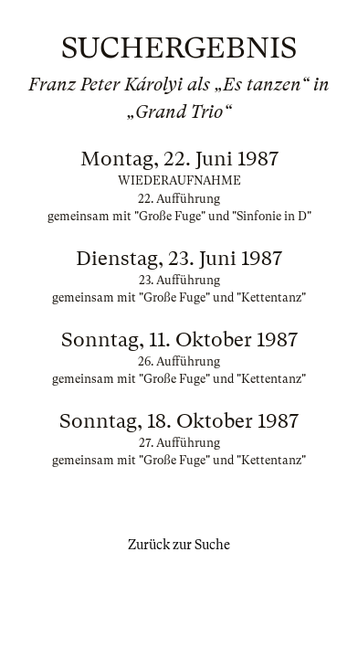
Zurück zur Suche (179, 544)
